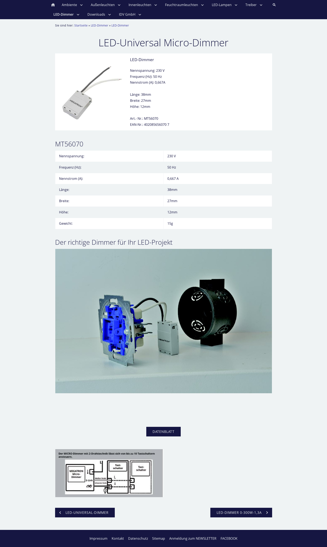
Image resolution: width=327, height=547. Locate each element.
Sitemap (158, 538)
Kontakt (118, 538)
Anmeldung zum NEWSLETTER (192, 538)
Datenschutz (138, 538)
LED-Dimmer (99, 25)
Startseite (81, 25)
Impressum (98, 538)
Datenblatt (163, 431)
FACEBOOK (229, 538)
